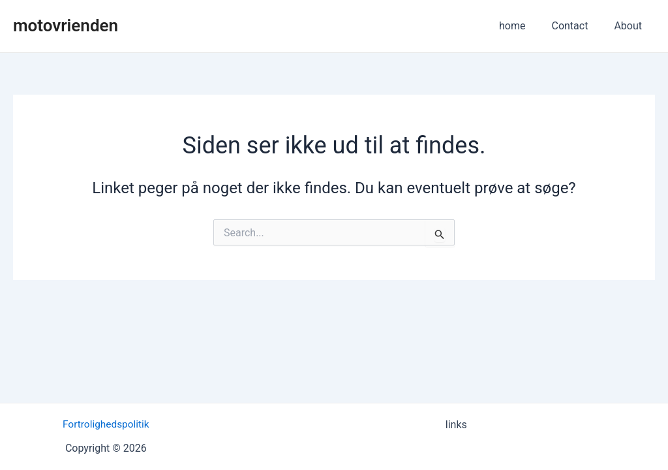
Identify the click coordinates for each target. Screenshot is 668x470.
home (525, 26)
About (630, 26)
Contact (577, 26)
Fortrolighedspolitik (106, 424)
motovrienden (65, 25)
